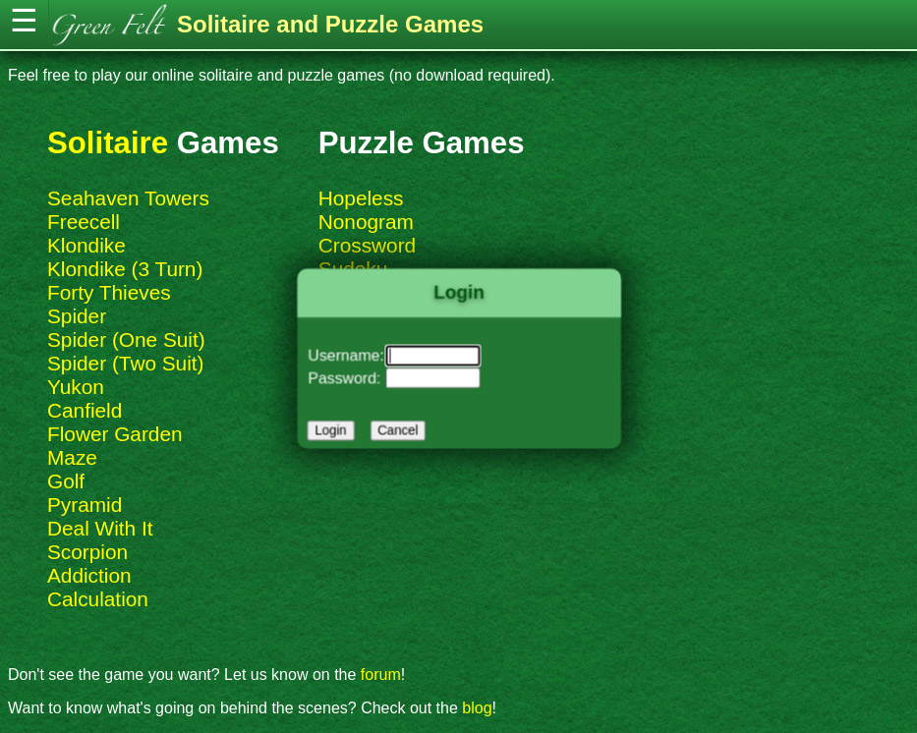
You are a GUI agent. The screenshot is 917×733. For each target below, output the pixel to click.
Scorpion (87, 551)
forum (381, 674)
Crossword (367, 245)
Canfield (84, 410)
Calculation (97, 599)
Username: (349, 356)
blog (476, 708)
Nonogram (366, 221)
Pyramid (84, 504)
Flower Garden (115, 434)
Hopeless (361, 198)
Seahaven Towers (128, 198)
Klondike (86, 245)
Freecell (83, 221)
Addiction (89, 575)
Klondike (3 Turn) (124, 268)
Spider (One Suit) (126, 339)
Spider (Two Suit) (125, 363)
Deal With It (99, 528)
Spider (76, 316)
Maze (72, 457)
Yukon (75, 386)
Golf (66, 481)
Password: (348, 377)
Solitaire (107, 143)
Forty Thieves (109, 292)
